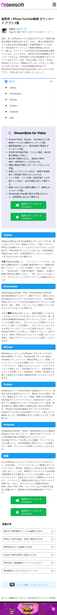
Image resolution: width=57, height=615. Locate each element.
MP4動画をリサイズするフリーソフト (21, 571)
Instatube (14, 112)
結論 (12, 118)
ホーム (4, 598)
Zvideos (13, 106)
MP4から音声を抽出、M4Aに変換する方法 (23, 539)
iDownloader (15, 93)
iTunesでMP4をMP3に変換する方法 (20, 555)
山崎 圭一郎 (21, 29)
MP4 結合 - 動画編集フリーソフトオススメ (23, 563)
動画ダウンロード (45, 32)
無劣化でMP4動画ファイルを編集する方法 (23, 531)
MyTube (13, 99)
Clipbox (13, 87)
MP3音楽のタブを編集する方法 (18, 547)
